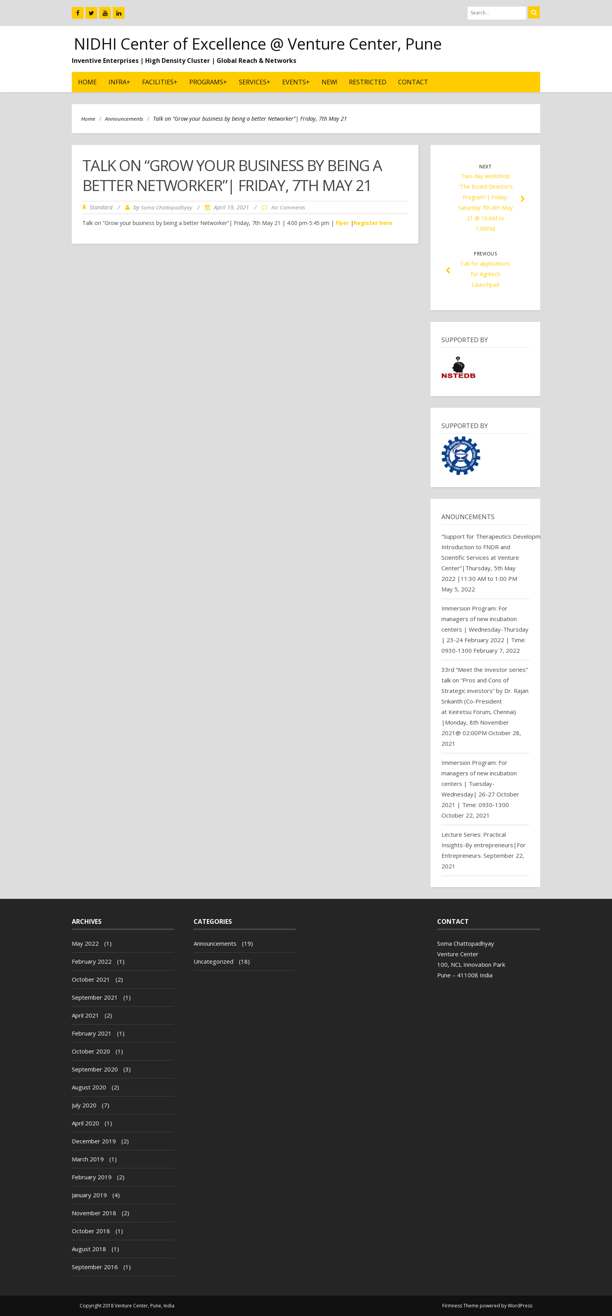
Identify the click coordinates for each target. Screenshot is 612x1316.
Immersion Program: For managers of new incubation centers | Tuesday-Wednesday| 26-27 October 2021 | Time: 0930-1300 (480, 784)
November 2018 (94, 1213)
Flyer (342, 223)
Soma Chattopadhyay (166, 207)
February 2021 (92, 1033)
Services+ (254, 82)
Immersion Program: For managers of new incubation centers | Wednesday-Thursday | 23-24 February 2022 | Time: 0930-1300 (484, 629)
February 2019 (92, 1177)
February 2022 (92, 961)
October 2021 (91, 979)
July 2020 (84, 1105)
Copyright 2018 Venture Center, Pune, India (127, 1305)
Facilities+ (160, 82)
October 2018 (91, 1231)
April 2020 (85, 1123)
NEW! (329, 82)
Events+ (296, 82)
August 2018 (89, 1249)
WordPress (520, 1305)
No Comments (288, 207)
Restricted (367, 82)
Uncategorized (213, 961)
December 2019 (94, 1141)
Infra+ (119, 82)
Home (87, 82)
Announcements (124, 118)
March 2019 (88, 1159)
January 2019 (89, 1195)
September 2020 (95, 1069)
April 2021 (85, 1015)
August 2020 (89, 1087)
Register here (373, 223)
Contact (413, 82)
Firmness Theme (460, 1305)
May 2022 (85, 943)
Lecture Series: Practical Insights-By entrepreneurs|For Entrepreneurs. (483, 844)
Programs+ (208, 82)
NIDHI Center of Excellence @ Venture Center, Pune (258, 43)
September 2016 (95, 1267)
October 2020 (91, 1051)
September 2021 (95, 997)
